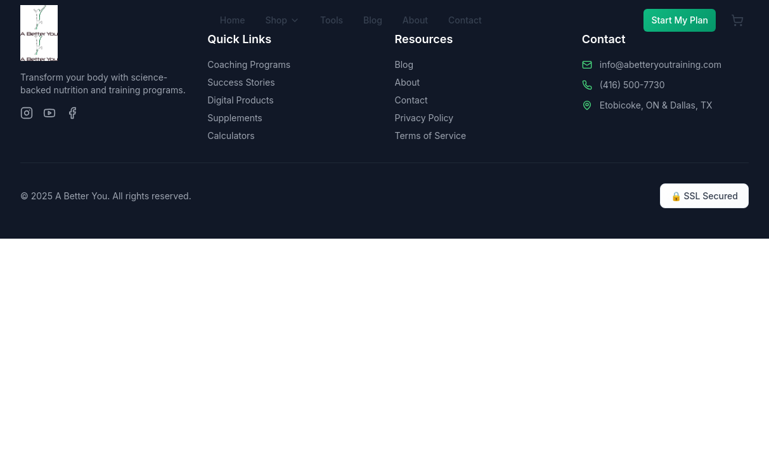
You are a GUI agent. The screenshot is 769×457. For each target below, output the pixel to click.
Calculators (231, 135)
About (415, 20)
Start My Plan (679, 20)
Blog (372, 20)
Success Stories (241, 82)
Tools (331, 20)
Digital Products (240, 100)
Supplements (234, 117)
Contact (465, 20)
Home (232, 20)
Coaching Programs (248, 64)
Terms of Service (431, 135)
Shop (282, 20)
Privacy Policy (424, 117)
